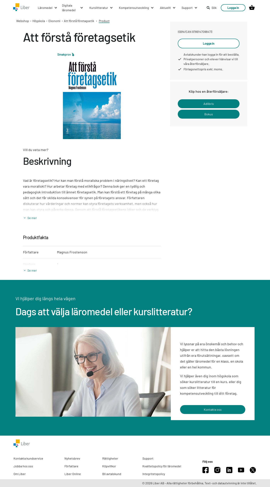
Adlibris (208, 103)
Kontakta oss (213, 409)
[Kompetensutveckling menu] (136, 7)
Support (147, 458)
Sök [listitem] (212, 7)
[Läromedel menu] (48, 7)
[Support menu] (190, 7)
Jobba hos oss (23, 466)
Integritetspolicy (153, 474)
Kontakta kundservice (28, 458)
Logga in (233, 7)
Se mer (32, 218)
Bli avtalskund (111, 474)
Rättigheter (110, 458)
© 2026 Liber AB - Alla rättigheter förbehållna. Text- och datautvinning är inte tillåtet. (199, 483)
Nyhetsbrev (72, 458)
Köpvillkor (109, 466)
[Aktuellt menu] (168, 7)
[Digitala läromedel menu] (73, 7)
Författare (71, 466)
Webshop (22, 21)
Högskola (38, 21)
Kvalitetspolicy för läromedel (161, 466)
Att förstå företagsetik (79, 21)
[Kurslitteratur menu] (101, 7)
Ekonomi (54, 21)
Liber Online (72, 474)
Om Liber (20, 474)
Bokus (208, 114)
